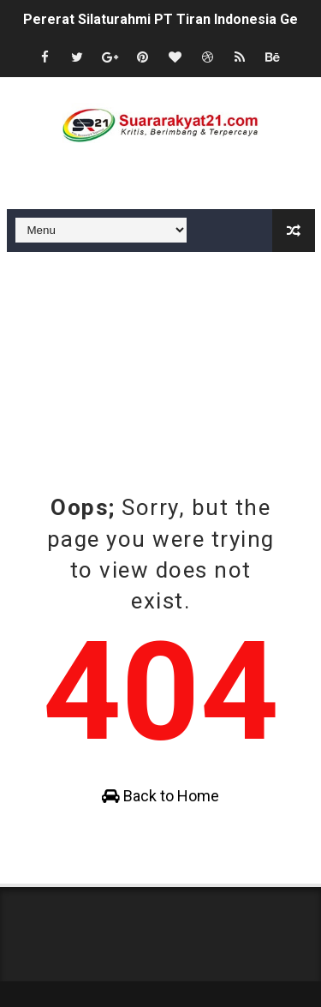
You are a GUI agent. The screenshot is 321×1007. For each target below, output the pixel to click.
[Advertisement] (161, 363)
